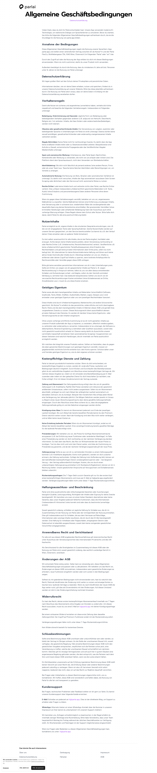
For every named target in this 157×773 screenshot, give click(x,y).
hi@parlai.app (84, 607)
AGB (102, 757)
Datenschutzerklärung (78, 20)
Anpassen (6, 768)
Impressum (105, 753)
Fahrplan (63, 757)
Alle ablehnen (24, 768)
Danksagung (65, 753)
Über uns (23, 753)
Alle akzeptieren (38, 768)
